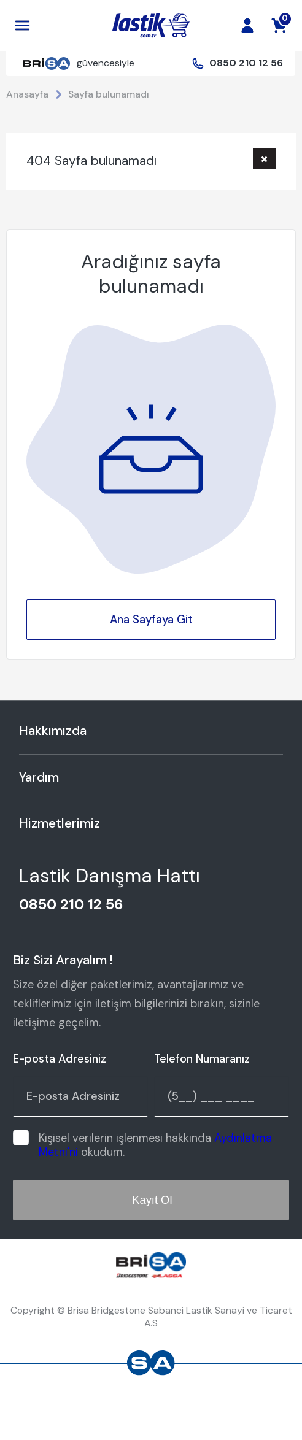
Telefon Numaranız (202, 1059)
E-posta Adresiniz (59, 1059)
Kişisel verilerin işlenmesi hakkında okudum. (155, 1145)
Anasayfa (27, 94)
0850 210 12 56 (246, 62)
